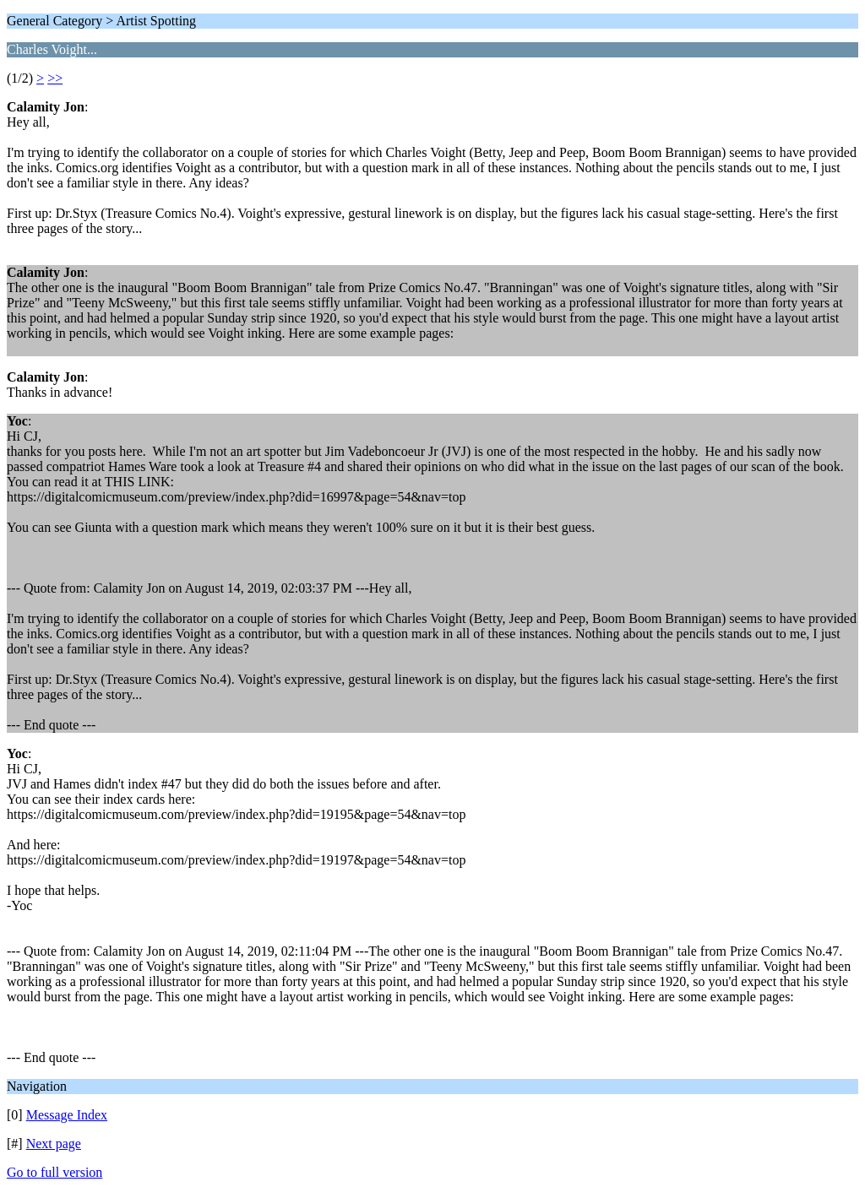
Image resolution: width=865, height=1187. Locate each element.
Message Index (66, 1115)
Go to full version (54, 1172)
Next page (53, 1143)
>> (55, 78)
